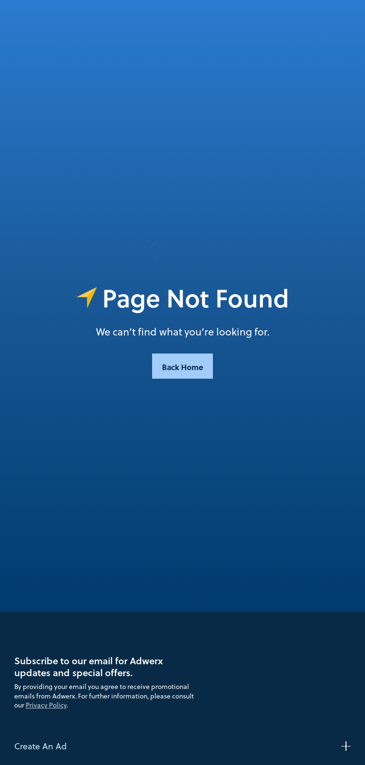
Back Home (182, 367)
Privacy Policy (46, 705)
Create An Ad (40, 746)
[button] (182, 746)
